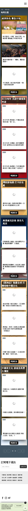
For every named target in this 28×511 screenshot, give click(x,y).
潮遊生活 (14, 475)
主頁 (2, 9)
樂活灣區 (9, 475)
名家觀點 (20, 477)
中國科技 (4, 475)
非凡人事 (4, 477)
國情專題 (4, 480)
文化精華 (9, 477)
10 (14, 451)
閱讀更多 (14, 92)
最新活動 (20, 480)
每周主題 (7, 9)
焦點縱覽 (14, 477)
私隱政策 (3, 508)
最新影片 (14, 480)
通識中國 (20, 475)
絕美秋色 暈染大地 (11, 18)
